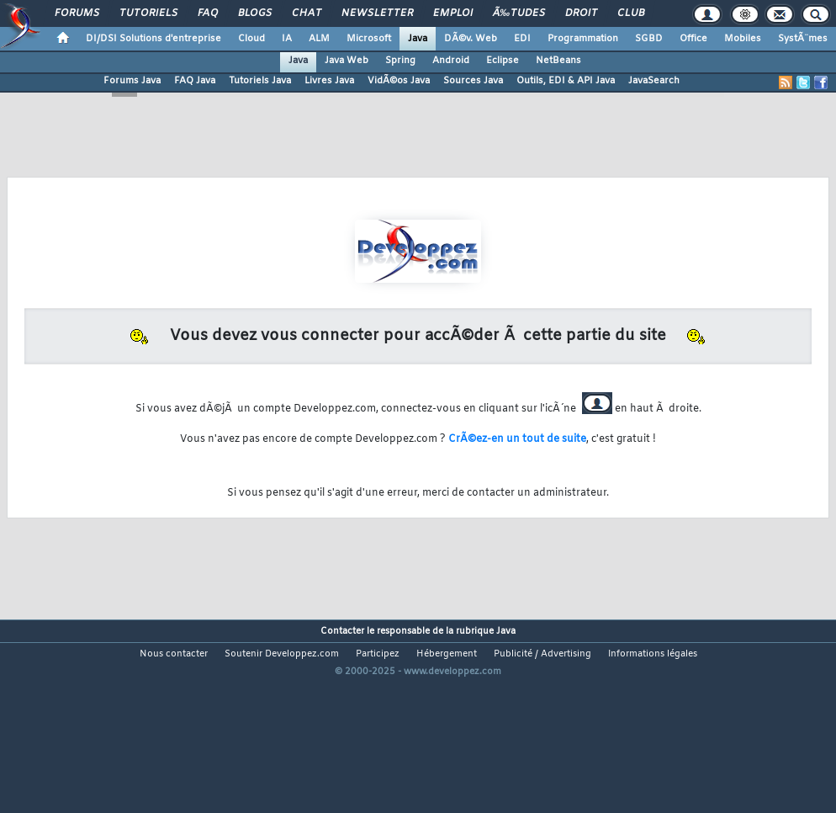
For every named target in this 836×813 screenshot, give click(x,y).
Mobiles (742, 39)
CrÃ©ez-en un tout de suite (517, 439)
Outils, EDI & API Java (565, 81)
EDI (522, 39)
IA (287, 39)
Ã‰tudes (519, 13)
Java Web (346, 60)
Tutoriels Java (260, 81)
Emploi (452, 13)
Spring (400, 60)
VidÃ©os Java (399, 81)
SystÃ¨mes (803, 39)
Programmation (583, 39)
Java (417, 39)
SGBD (649, 39)
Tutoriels (148, 13)
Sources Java (473, 81)
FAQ (208, 13)
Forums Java (132, 81)
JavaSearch (654, 81)
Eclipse (502, 60)
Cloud (251, 39)
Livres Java (329, 81)
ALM (319, 39)
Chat (306, 13)
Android (450, 60)
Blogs (254, 13)
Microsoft (369, 39)
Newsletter (377, 13)
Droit (581, 13)
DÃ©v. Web (470, 39)
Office (693, 39)
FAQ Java (194, 81)
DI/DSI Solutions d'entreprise (153, 39)
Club (631, 13)
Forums (77, 13)
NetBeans (558, 60)
